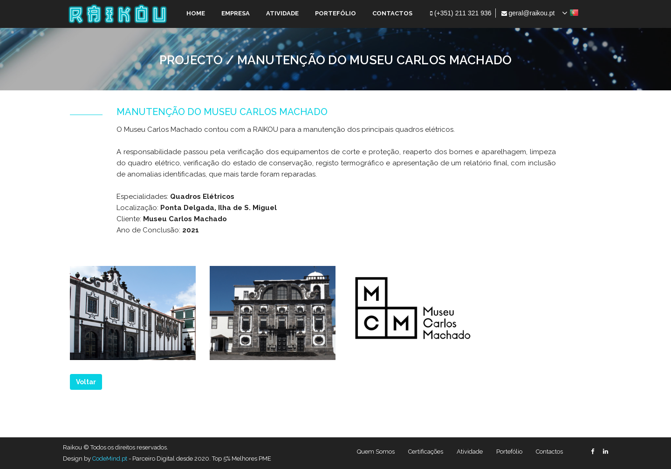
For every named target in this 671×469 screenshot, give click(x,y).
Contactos (549, 451)
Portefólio (509, 451)
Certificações (425, 451)
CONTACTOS (392, 13)
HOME (195, 13)
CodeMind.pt (109, 458)
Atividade (470, 451)
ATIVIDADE (282, 13)
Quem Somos (376, 451)
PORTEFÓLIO (335, 13)
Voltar (86, 382)
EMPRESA (235, 13)
